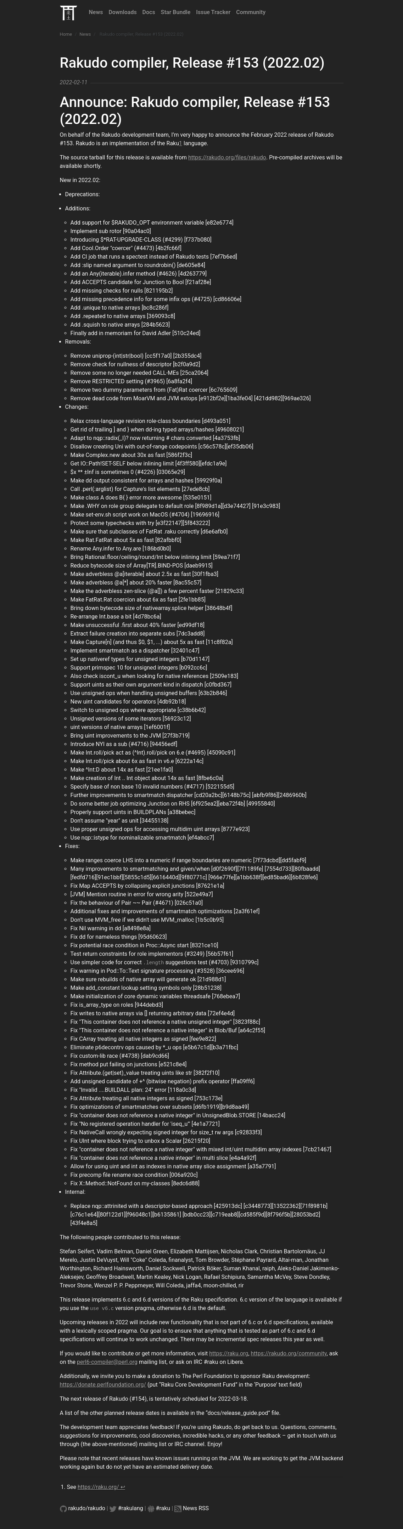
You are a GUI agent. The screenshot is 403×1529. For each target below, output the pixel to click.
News (96, 12)
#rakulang (130, 1508)
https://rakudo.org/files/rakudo (227, 157)
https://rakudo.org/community (289, 1353)
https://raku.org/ (98, 1487)
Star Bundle (176, 12)
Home (66, 34)
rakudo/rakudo (86, 1508)
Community (250, 12)
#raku (163, 1508)
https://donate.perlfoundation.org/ (103, 1384)
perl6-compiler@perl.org (107, 1362)
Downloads (122, 12)
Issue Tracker (213, 12)
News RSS (196, 1508)
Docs (148, 12)
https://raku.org (228, 1353)
